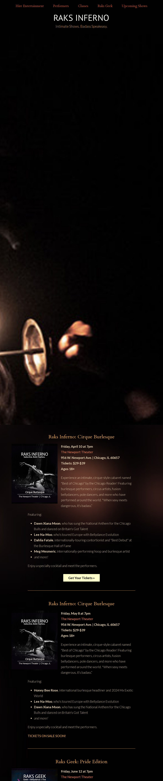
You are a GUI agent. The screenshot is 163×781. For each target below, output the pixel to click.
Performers (61, 6)
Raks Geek (105, 6)
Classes (83, 6)
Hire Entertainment (30, 6)
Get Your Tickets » (81, 578)
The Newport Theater (77, 452)
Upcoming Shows (134, 6)
